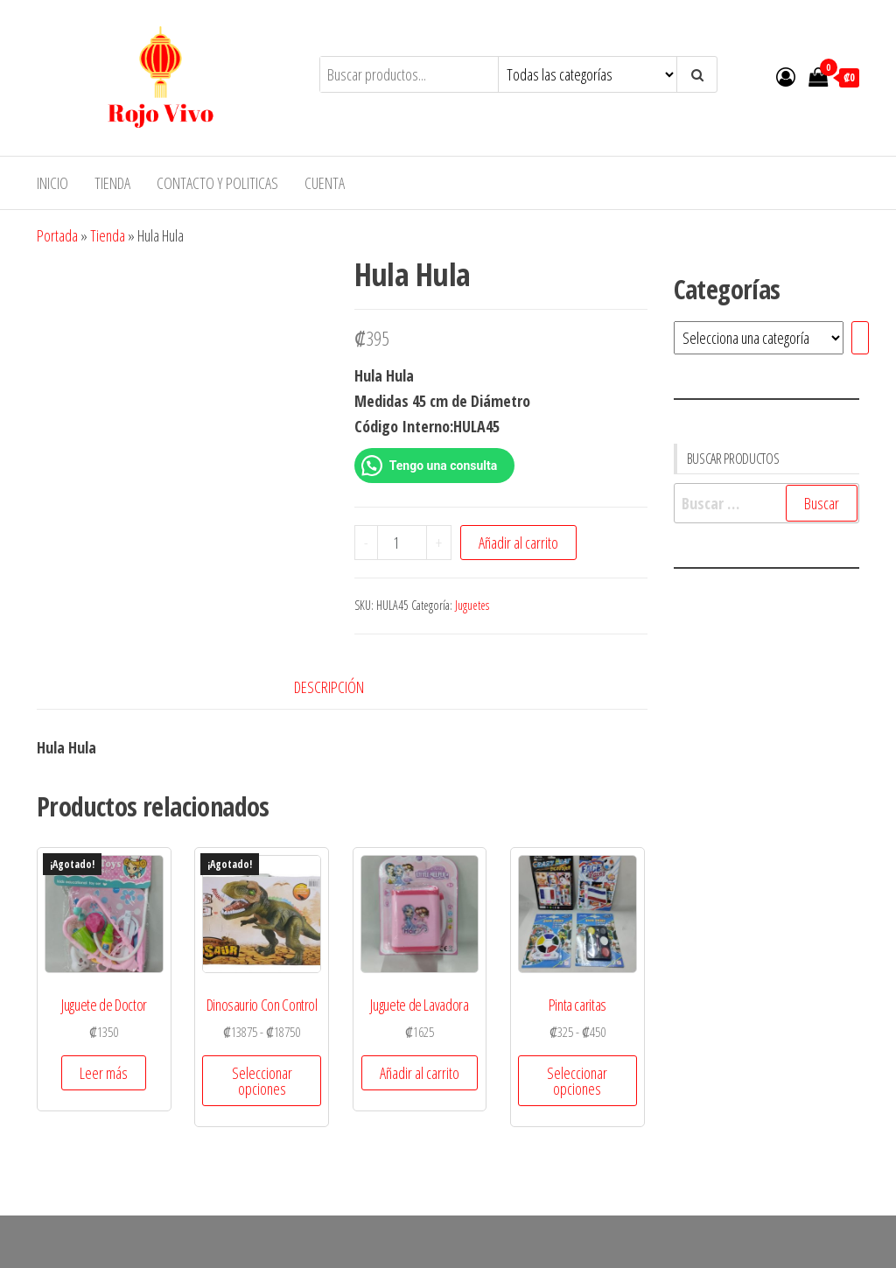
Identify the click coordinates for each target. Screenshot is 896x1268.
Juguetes (472, 605)
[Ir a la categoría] (860, 337)
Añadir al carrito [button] (419, 1072)
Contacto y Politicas (217, 182)
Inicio (52, 182)
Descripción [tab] (329, 686)
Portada (57, 235)
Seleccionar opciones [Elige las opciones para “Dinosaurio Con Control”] (262, 1080)
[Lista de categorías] (759, 337)
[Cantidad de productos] (402, 542)
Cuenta (324, 182)
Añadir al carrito (518, 542)
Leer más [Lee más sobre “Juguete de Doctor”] (104, 1072)
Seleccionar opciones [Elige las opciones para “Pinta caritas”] (577, 1080)
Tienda (112, 182)
